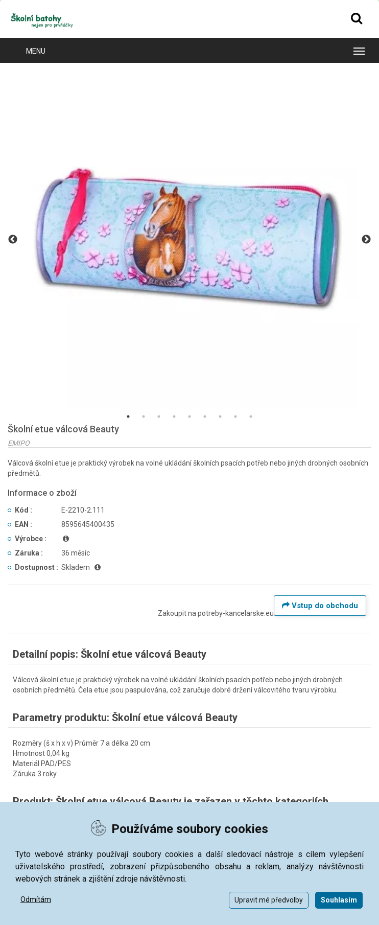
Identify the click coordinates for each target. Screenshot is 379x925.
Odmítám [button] (35, 899)
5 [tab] (189, 416)
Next (366, 240)
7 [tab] (220, 416)
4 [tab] (174, 416)
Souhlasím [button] (339, 900)
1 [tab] (128, 416)
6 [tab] (205, 416)
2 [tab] (143, 416)
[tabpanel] (189, 240)
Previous (13, 240)
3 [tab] (159, 416)
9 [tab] (251, 416)
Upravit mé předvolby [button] (268, 900)
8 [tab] (235, 416)
